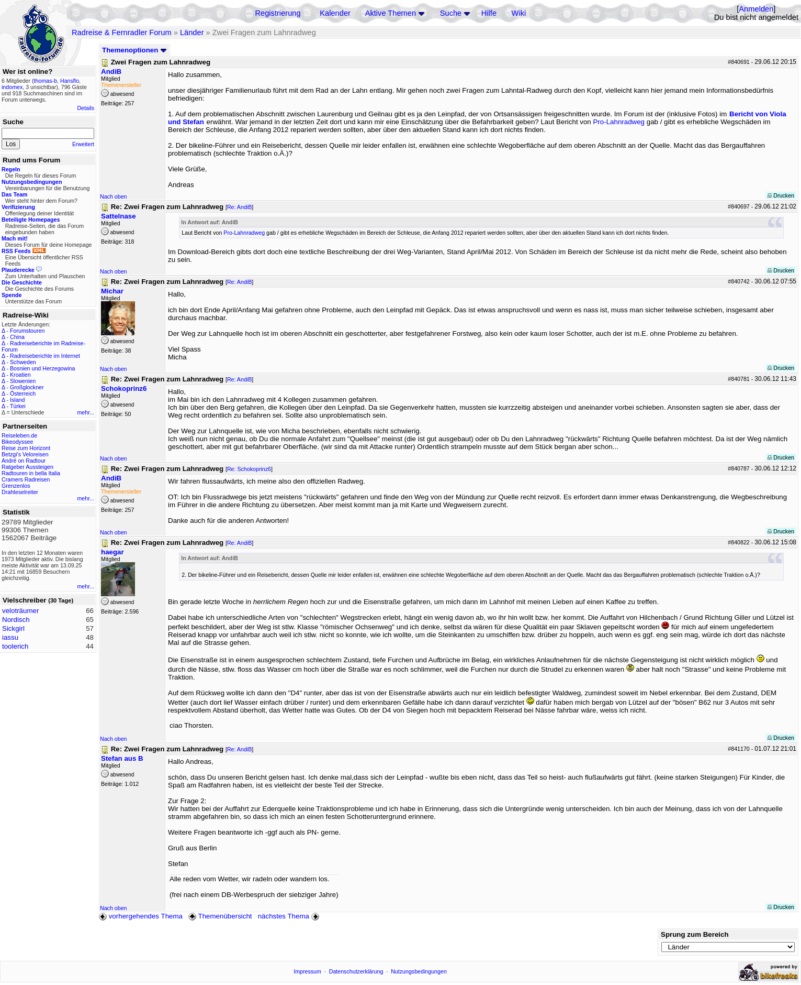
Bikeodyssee (17, 442)
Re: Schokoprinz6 (249, 469)
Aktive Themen (390, 13)
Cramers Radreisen (26, 479)
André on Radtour (24, 460)
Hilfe (489, 13)
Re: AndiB (239, 207)
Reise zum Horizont (26, 448)
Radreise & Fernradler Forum (122, 32)
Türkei (18, 406)
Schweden (23, 362)
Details (85, 108)
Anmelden (756, 9)
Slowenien (23, 381)
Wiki (519, 13)
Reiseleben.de (19, 435)
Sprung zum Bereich (695, 934)
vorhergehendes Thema (141, 916)
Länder (192, 32)
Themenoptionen (134, 50)
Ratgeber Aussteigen (27, 467)
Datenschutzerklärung (356, 971)
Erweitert (83, 144)
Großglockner (27, 387)
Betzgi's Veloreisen (25, 454)
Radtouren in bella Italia (31, 473)
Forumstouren (27, 330)
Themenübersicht (220, 916)
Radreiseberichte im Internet (45, 356)
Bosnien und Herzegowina (42, 368)
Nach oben (113, 196)
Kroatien (20, 374)
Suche (451, 13)
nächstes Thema (289, 916)
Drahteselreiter (20, 492)
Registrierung (277, 13)
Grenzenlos (16, 486)
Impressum (307, 971)
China (17, 337)
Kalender (335, 13)
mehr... (85, 412)
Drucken (781, 195)
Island (17, 400)
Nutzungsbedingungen (419, 971)
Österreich (23, 393)
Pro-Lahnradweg (619, 122)
